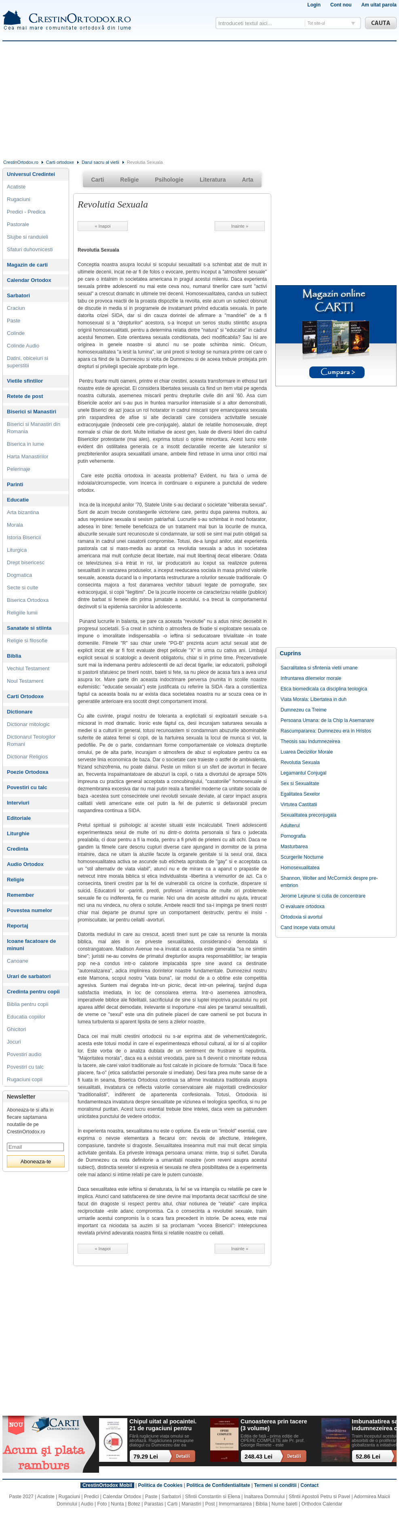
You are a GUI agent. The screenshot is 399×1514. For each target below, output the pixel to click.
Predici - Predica (26, 212)
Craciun (16, 308)
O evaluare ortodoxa (303, 906)
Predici (91, 1496)
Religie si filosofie (27, 640)
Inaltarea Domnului (264, 1496)
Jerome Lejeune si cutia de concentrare (323, 896)
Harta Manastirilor (28, 456)
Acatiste (16, 187)
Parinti (15, 484)
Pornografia (293, 836)
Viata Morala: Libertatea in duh (313, 699)
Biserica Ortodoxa (28, 600)
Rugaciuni (18, 199)
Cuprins (290, 653)
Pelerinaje (18, 469)
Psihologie (169, 179)
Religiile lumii (22, 613)
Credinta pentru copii (33, 992)
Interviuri (18, 803)
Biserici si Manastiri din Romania (33, 427)
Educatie (18, 500)
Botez (134, 1504)
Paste (13, 321)
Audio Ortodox (25, 864)
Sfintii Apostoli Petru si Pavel (319, 1496)
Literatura (213, 179)
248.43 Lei (258, 1456)
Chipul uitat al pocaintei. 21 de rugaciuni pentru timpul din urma (162, 1425)
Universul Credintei (31, 174)
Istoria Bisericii (24, 537)
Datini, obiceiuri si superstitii (27, 361)
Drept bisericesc (25, 562)
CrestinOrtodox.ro (20, 162)
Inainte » (239, 226)
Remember (20, 895)
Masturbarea (294, 846)
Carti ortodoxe (60, 162)
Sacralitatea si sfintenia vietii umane (319, 668)
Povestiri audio (24, 1054)
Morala (15, 525)
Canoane (17, 961)
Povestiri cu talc (27, 787)
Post (210, 1504)
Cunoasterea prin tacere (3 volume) (274, 1424)
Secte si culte (22, 587)
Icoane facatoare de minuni (31, 944)
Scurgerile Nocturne (302, 857)
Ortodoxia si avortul (301, 917)
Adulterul (290, 825)
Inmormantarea (235, 1504)
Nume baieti (285, 1504)
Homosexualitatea (300, 867)
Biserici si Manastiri (31, 412)
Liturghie (18, 833)
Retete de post (25, 396)
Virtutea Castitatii (299, 804)
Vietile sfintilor (25, 381)
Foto (102, 1504)
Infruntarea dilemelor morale (311, 678)
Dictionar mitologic (28, 724)
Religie (15, 880)
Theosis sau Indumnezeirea (310, 741)
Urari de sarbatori (29, 976)
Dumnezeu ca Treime (304, 710)
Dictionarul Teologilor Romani (31, 740)
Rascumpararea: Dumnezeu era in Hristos (326, 731)
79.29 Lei (145, 1456)
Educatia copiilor (26, 1017)
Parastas (153, 1504)
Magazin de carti (27, 265)
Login (314, 5)
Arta (247, 179)
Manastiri (191, 1504)
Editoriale (19, 818)
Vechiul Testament (28, 668)
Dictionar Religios (27, 757)
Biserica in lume (25, 444)
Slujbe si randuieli (27, 237)
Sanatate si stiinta (29, 628)
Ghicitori (16, 1029)
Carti (97, 179)
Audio (87, 1504)
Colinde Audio (23, 346)
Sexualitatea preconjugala (308, 815)
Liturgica (17, 550)
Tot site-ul (316, 23)
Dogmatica (19, 575)
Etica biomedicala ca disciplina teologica (324, 689)
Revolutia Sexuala (300, 762)
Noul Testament (25, 681)
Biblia (14, 656)
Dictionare (20, 712)
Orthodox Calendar (321, 1504)
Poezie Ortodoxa (28, 772)
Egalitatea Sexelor (300, 794)
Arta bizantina (23, 512)
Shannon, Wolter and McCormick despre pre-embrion (329, 881)
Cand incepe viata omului (308, 927)
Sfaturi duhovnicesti (30, 249)
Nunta (117, 1504)
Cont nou (341, 5)
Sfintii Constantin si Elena (212, 1496)
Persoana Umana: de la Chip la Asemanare (327, 720)
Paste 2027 (21, 1496)
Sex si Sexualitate (300, 783)
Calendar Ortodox (29, 280)
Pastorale (18, 224)
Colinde (16, 333)
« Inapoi (102, 226)
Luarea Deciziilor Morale (307, 752)
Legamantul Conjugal (303, 773)
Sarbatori (18, 295)
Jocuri (14, 1042)
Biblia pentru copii (28, 1004)
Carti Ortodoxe (25, 696)
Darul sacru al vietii (100, 162)
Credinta (17, 849)
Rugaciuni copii (24, 1079)
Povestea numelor (29, 910)
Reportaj (17, 926)
